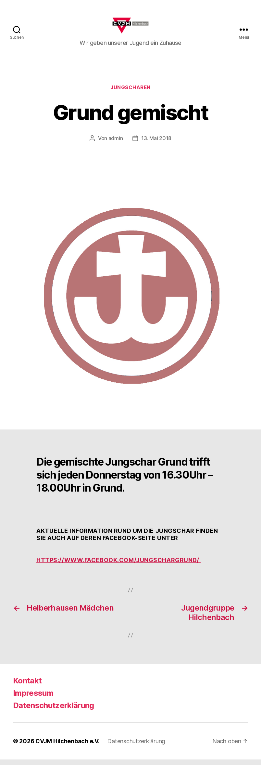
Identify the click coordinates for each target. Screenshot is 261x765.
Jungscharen (130, 93)
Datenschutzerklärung (53, 711)
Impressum (33, 698)
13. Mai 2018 (156, 143)
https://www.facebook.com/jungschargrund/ (118, 565)
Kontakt (27, 686)
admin (115, 143)
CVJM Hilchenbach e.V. (67, 746)
